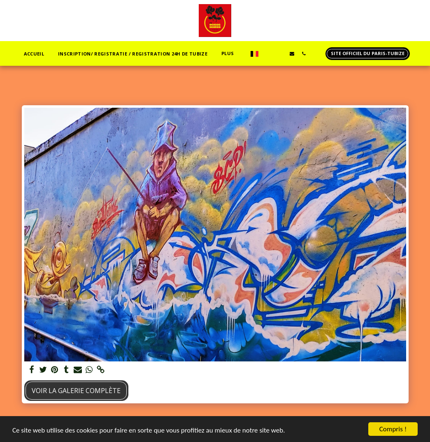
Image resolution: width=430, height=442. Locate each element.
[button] (268, 53)
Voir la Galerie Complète (76, 390)
